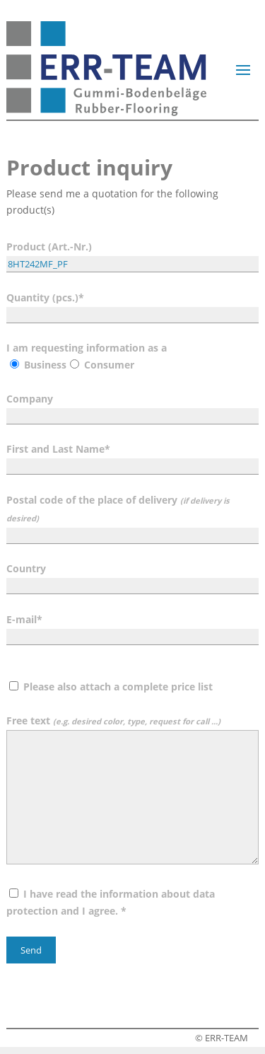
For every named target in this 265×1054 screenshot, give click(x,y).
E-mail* (132, 628)
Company (132, 407)
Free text (132, 790)
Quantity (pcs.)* (132, 306)
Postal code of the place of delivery (132, 517)
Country (132, 577)
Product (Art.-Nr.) (132, 255)
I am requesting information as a (86, 356)
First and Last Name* (132, 457)
